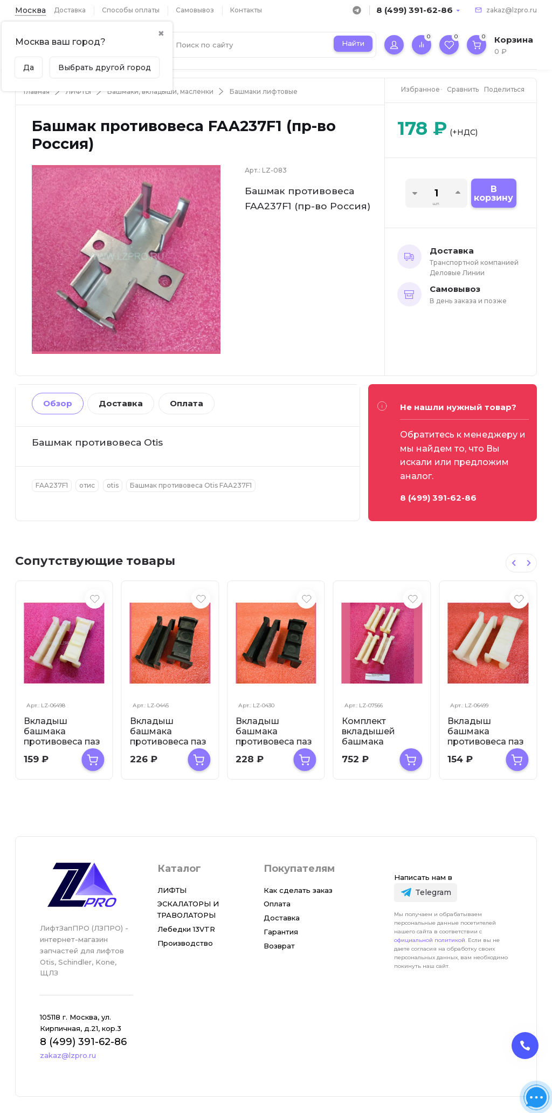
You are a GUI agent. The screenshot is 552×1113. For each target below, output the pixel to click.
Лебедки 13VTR (186, 929)
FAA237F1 (52, 485)
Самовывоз (195, 10)
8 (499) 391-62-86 (414, 10)
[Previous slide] (513, 563)
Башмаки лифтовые (264, 91)
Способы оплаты (131, 10)
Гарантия (281, 931)
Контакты (246, 10)
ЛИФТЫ (78, 91)
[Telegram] (425, 892)
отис (87, 485)
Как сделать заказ (298, 890)
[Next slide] (528, 563)
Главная (37, 91)
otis (113, 485)
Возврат (279, 945)
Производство (185, 943)
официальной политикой (429, 940)
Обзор (57, 403)
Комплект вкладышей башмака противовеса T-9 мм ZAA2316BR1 (379, 741)
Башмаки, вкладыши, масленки (160, 91)
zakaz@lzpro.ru (511, 10)
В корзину (493, 193)
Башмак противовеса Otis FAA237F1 (191, 485)
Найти (353, 43)
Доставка (70, 10)
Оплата (186, 403)
